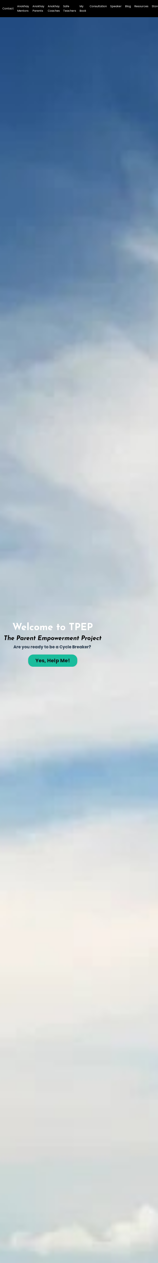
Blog (128, 6)
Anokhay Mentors (23, 8)
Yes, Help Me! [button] (52, 660)
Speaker (116, 6)
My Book (83, 8)
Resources (141, 6)
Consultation (98, 6)
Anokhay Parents (38, 8)
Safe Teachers (69, 8)
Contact (8, 8)
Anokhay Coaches (54, 8)
